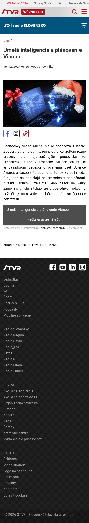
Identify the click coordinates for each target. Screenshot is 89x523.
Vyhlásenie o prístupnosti (22, 439)
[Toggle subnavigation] (84, 25)
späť (7, 41)
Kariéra (8, 415)
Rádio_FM (11, 347)
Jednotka (10, 279)
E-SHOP (9, 453)
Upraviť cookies (15, 495)
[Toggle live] (33, 12)
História (9, 409)
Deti (61, 3)
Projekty (9, 483)
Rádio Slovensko (16, 329)
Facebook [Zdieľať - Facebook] (6, 133)
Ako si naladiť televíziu (20, 397)
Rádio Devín (12, 341)
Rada (7, 421)
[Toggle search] (74, 12)
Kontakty (10, 489)
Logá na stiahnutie (17, 471)
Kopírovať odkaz (25, 133)
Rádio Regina (13, 335)
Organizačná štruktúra (20, 403)
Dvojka (8, 285)
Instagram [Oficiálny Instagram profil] (16, 133)
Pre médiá (11, 477)
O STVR (9, 385)
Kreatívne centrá (15, 433)
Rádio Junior (13, 371)
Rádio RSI (10, 359)
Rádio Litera (12, 365)
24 (5, 291)
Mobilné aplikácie (17, 315)
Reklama (10, 459)
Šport (7, 297)
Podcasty (10, 309)
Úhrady (8, 427)
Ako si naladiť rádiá (18, 391)
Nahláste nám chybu (53, 228)
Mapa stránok (14, 465)
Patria (8, 353)
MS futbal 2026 (18, 3)
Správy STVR (43, 3)
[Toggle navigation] (84, 12)
